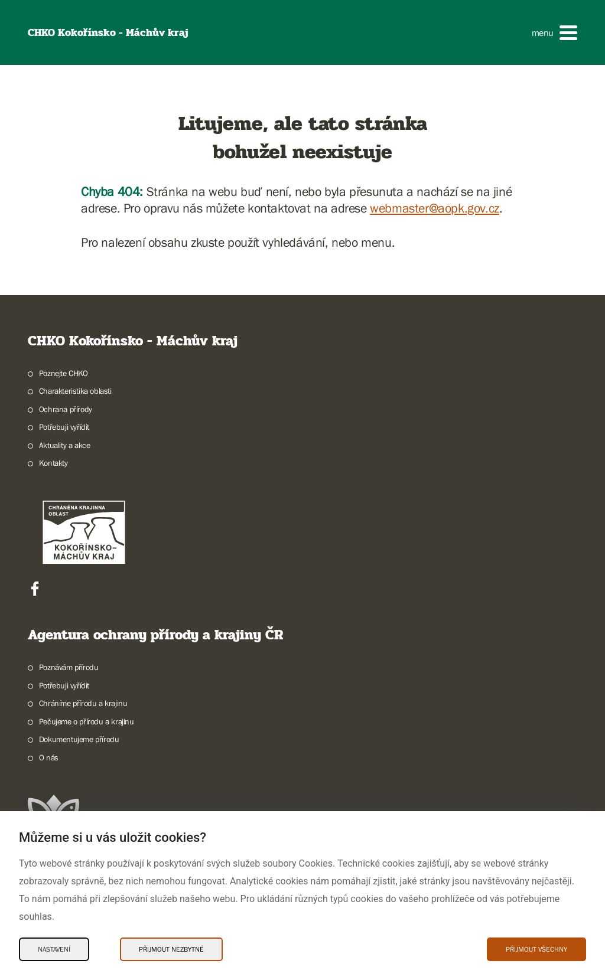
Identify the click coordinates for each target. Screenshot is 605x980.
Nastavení (54, 949)
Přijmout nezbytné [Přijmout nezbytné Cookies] (171, 949)
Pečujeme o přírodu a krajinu (86, 721)
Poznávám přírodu (69, 667)
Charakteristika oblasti (75, 391)
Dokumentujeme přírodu (79, 739)
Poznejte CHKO (63, 373)
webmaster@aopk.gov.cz (434, 208)
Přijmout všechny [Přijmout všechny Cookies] (536, 949)
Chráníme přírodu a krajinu (83, 703)
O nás (48, 757)
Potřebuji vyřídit (64, 427)
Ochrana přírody (65, 409)
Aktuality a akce (64, 445)
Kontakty (53, 463)
